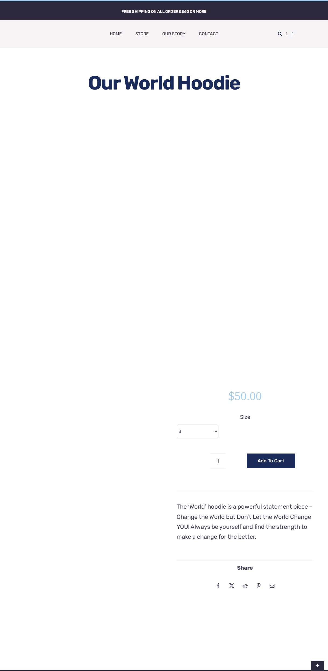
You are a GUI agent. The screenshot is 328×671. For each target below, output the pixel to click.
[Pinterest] (258, 313)
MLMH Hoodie (101, 475)
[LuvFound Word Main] (28, 27)
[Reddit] (245, 313)
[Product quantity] (218, 188)
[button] (280, 33)
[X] (231, 313)
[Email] (272, 313)
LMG (230, 661)
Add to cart (271, 188)
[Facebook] (218, 313)
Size (245, 144)
